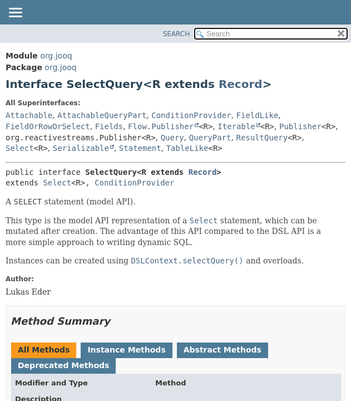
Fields (109, 126)
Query (172, 137)
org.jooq (56, 55)
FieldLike (257, 115)
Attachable (29, 115)
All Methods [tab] (44, 349)
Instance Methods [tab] (126, 349)
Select (20, 148)
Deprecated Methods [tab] (63, 365)
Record (241, 84)
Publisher (300, 126)
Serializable (81, 148)
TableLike (187, 148)
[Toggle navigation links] (15, 13)
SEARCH (176, 34)
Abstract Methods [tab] (222, 349)
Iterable (236, 126)
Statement (140, 148)
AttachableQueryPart (101, 115)
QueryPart (210, 137)
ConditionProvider (191, 115)
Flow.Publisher (161, 126)
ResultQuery (262, 137)
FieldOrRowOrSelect (48, 126)
